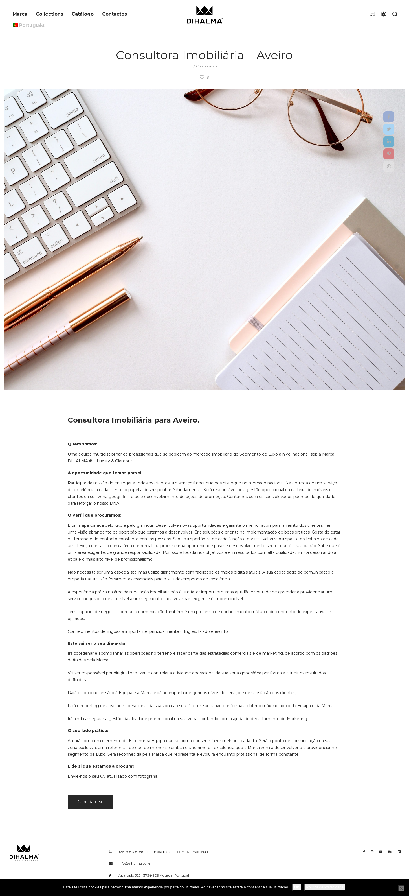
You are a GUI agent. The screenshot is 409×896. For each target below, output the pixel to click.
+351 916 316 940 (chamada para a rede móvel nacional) (163, 851)
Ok (296, 887)
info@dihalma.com (134, 863)
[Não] (401, 888)
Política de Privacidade (325, 887)
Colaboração (206, 66)
